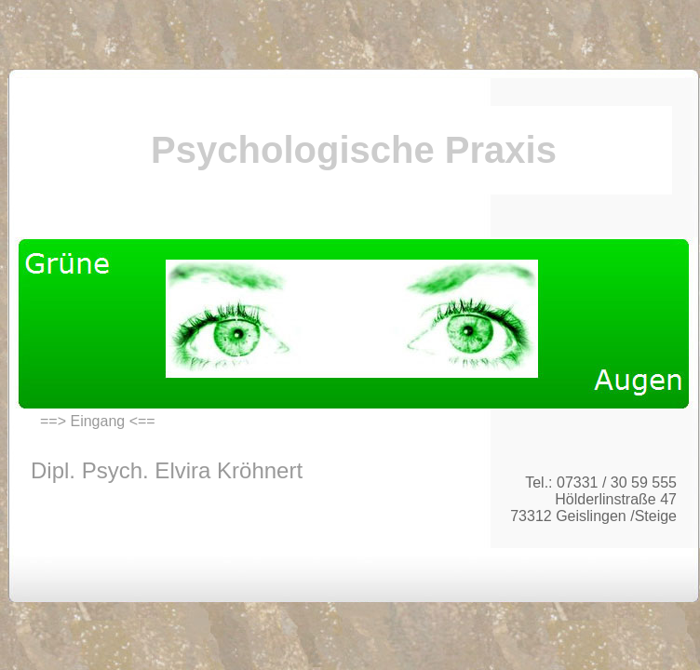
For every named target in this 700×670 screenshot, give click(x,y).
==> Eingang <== (97, 421)
